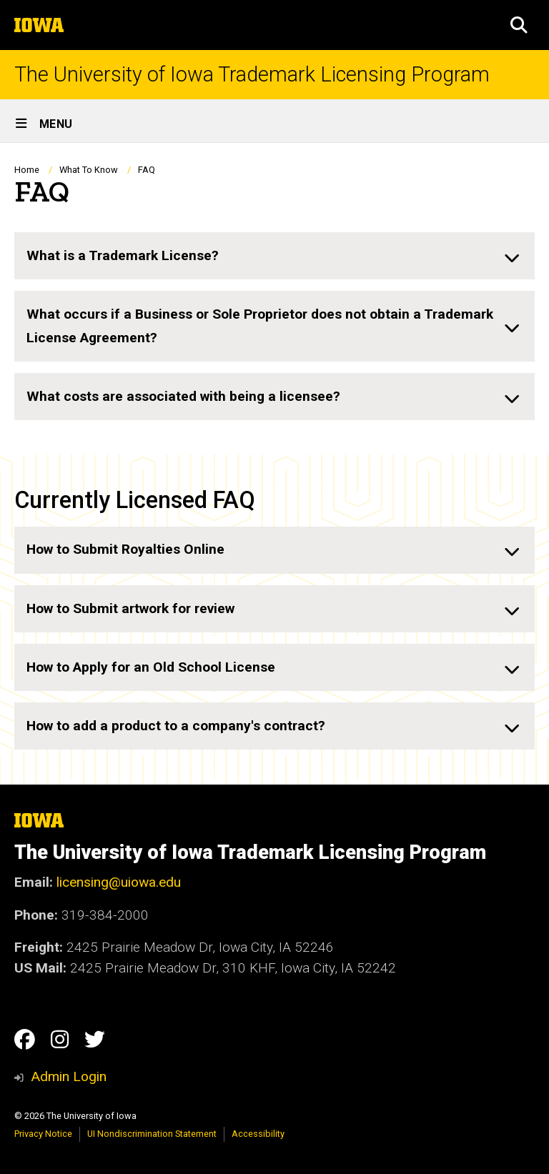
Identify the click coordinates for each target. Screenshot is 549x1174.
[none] (274, 255)
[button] (519, 25)
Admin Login (69, 1076)
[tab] (274, 255)
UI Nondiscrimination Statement (152, 1133)
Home (26, 169)
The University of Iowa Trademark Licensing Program (252, 74)
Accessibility (258, 1133)
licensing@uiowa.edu (118, 882)
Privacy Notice (43, 1133)
